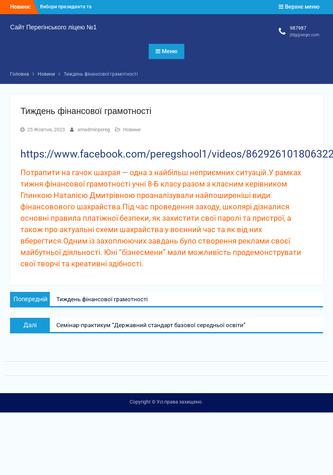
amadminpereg (93, 129)
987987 (298, 28)
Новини (131, 129)
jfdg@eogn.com (305, 34)
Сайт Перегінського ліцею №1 (53, 27)
